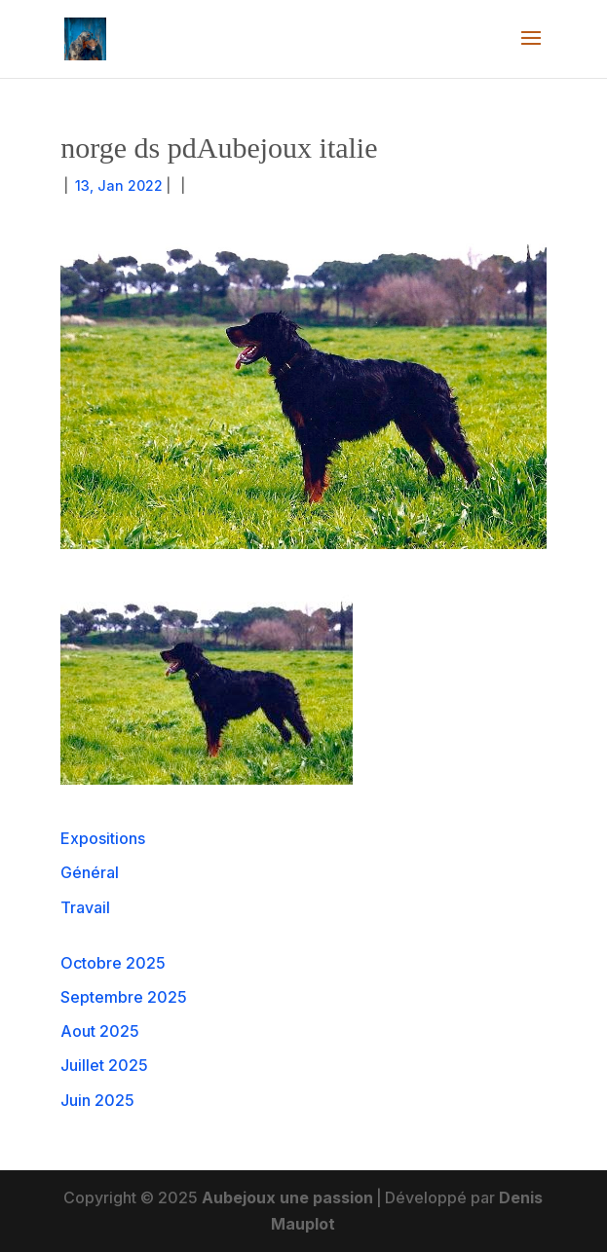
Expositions (102, 838)
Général (89, 872)
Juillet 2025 (104, 1065)
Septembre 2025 (123, 997)
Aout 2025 (99, 1031)
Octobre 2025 (113, 963)
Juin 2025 (97, 1100)
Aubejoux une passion (287, 1197)
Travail (85, 907)
